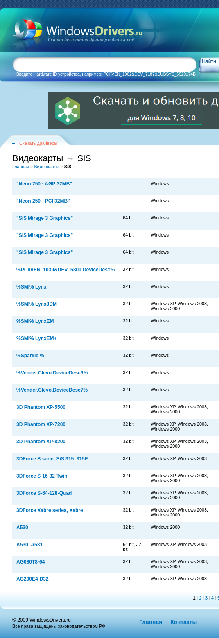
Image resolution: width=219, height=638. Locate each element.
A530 (22, 527)
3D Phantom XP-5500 (40, 407)
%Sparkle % (30, 355)
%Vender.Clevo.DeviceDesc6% (52, 373)
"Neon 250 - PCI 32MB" (43, 201)
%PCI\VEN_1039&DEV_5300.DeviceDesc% (65, 270)
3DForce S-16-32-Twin (41, 476)
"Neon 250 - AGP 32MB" (44, 184)
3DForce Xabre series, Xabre (49, 510)
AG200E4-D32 (32, 579)
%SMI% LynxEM (35, 321)
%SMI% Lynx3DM (36, 304)
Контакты (183, 622)
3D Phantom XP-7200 (40, 424)
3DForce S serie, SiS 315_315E (52, 459)
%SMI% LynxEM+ (36, 338)
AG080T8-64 (30, 562)
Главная (20, 166)
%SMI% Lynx (31, 287)
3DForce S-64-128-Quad (44, 493)
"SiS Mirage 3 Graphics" (44, 218)
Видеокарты (46, 166)
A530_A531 (29, 545)
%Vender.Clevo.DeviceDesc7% (52, 390)
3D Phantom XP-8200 (40, 441)
